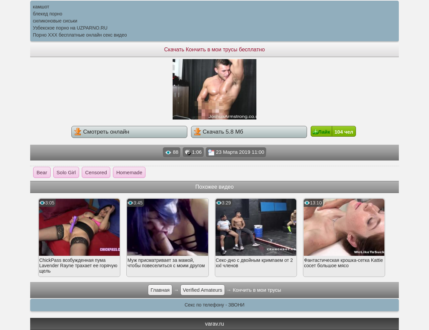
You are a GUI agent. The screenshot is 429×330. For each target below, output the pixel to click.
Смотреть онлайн (101, 131)
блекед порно (47, 13)
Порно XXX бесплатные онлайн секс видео (80, 35)
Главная (160, 290)
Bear (42, 172)
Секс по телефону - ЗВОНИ (215, 305)
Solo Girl (66, 172)
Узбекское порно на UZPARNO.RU (70, 28)
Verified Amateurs (203, 290)
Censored (96, 172)
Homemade (129, 172)
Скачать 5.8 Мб (218, 131)
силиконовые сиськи (55, 20)
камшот (41, 6)
